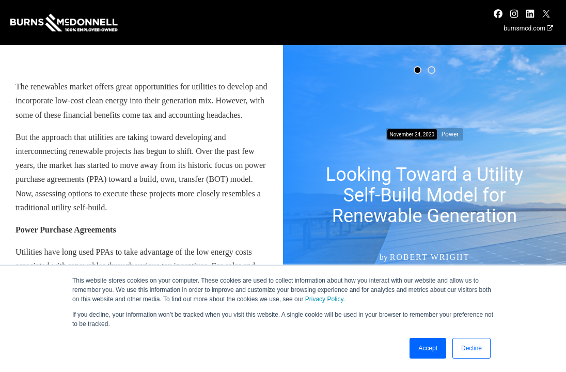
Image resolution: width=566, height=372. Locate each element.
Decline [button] (471, 348)
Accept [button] (427, 348)
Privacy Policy (324, 299)
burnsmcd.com (528, 28)
